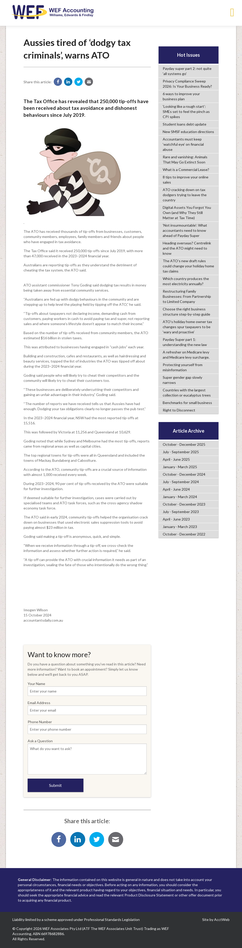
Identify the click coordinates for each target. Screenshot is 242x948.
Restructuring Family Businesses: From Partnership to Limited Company (187, 296)
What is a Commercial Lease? (186, 169)
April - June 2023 (176, 519)
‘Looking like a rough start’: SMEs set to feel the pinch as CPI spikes (186, 111)
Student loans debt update (184, 124)
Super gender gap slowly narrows (182, 380)
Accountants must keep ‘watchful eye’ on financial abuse (183, 144)
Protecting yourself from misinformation (182, 367)
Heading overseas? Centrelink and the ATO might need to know (187, 248)
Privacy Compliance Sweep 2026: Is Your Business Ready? (187, 83)
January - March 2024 (180, 496)
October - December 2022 (184, 534)
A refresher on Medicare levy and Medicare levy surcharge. (186, 354)
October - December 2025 (184, 444)
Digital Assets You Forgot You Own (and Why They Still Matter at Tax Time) (187, 212)
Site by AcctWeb (216, 919)
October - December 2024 (184, 474)
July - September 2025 (181, 452)
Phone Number (87, 727)
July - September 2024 (181, 482)
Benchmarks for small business (187, 402)
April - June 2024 (176, 489)
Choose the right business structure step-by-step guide (186, 311)
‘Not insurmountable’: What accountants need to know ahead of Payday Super (185, 230)
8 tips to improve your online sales (185, 179)
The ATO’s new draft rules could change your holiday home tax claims (188, 266)
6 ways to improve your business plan (181, 96)
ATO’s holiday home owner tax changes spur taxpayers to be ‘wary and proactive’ (187, 326)
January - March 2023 (180, 526)
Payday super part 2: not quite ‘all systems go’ (187, 71)
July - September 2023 (181, 511)
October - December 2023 (184, 504)
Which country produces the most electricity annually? (186, 281)
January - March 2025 (180, 467)
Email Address (87, 707)
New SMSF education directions (188, 131)
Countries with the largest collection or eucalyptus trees (187, 392)
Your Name (87, 688)
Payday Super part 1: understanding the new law (185, 342)
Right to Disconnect (179, 410)
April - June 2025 (176, 459)
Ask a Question (87, 756)
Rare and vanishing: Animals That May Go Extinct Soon (185, 159)
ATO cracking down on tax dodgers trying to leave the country (185, 194)
